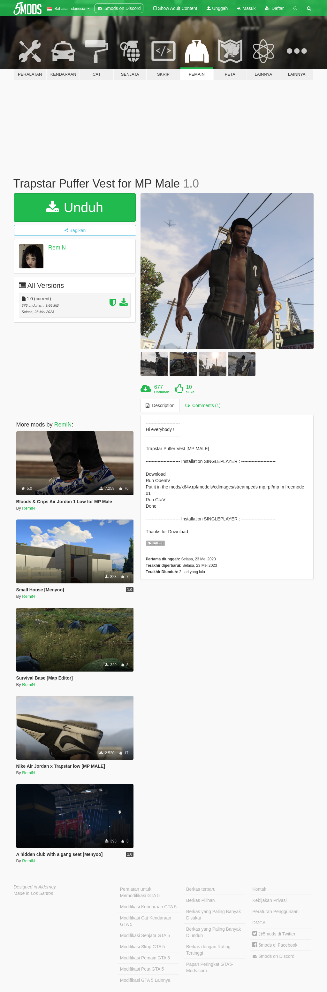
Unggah (217, 8)
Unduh (74, 207)
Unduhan (162, 392)
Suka (190, 392)
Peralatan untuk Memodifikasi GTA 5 (140, 892)
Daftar (274, 8)
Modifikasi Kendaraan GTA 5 (148, 906)
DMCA (258, 922)
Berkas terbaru (201, 889)
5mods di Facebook (274, 945)
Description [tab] (160, 405)
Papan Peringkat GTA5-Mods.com (209, 967)
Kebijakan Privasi (269, 900)
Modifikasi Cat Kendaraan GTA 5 (145, 921)
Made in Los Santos (33, 893)
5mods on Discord (273, 956)
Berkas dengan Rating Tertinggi (208, 950)
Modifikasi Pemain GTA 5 (145, 957)
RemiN (57, 247)
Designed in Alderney (35, 886)
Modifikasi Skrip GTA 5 (142, 946)
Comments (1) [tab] (202, 405)
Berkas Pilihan (200, 900)
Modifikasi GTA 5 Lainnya (145, 980)
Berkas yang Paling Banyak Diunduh (213, 932)
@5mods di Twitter (273, 934)
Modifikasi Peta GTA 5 (142, 969)
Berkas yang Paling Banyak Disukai (213, 914)
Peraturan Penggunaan (275, 911)
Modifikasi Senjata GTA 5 (145, 935)
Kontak (259, 889)
